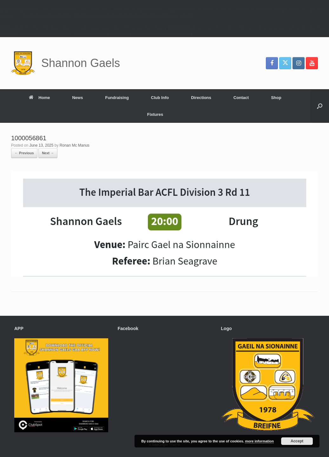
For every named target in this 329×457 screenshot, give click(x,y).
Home (39, 97)
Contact (241, 97)
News (77, 97)
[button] (319, 106)
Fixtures (155, 114)
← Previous (24, 153)
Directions (201, 97)
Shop (276, 97)
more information (259, 441)
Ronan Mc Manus (74, 145)
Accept (297, 441)
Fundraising (116, 97)
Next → (48, 153)
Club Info (160, 97)
